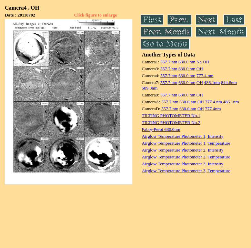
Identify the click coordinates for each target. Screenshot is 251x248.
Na (199, 61)
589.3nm (150, 88)
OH (206, 61)
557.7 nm (168, 61)
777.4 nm (205, 75)
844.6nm (229, 82)
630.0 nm (186, 61)
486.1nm (212, 82)
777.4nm (213, 108)
